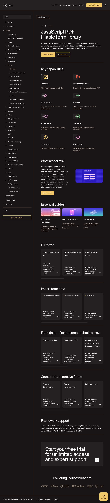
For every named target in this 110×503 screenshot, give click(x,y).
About (41, 499)
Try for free (48, 54)
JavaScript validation (17, 103)
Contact (48, 499)
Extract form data (16, 80)
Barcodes (11, 138)
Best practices (13, 184)
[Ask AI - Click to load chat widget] (103, 496)
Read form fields (15, 84)
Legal (55, 499)
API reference (10, 196)
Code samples (10, 200)
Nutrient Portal (17, 217)
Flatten (12, 96)
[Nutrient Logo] (8, 5)
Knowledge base (13, 192)
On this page (43, 17)
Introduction (12, 35)
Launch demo (63, 54)
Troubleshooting (13, 188)
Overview (9, 22)
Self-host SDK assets (15, 38)
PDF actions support (17, 100)
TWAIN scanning (13, 149)
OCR (9, 134)
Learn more (47, 193)
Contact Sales (94, 5)
